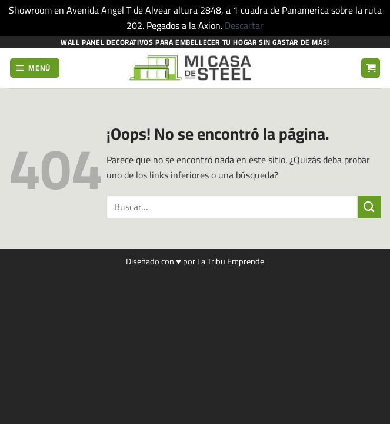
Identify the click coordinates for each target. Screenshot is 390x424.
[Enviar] (369, 207)
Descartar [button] (244, 25)
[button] (35, 68)
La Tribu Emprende (230, 261)
